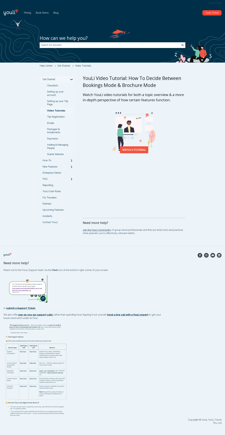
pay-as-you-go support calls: (35, 314)
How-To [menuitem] (47, 160)
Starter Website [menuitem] (55, 154)
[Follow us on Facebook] (200, 255)
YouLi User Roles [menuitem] (52, 191)
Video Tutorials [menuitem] (56, 110)
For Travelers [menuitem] (50, 197)
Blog (55, 12)
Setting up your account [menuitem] (55, 93)
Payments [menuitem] (52, 138)
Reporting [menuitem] (48, 185)
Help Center (46, 65)
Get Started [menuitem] (49, 79)
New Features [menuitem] (50, 166)
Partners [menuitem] (47, 203)
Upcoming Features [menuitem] (53, 209)
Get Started (63, 65)
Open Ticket (215, 2)
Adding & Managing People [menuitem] (57, 146)
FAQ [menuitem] (45, 179)
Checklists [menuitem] (52, 85)
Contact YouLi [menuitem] (50, 222)
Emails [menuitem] (50, 123)
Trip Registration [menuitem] (56, 116)
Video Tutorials (83, 65)
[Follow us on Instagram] (206, 255)
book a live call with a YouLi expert (127, 314)
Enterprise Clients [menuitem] (52, 172)
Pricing (27, 12)
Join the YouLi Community (97, 230)
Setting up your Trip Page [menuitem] (57, 103)
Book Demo (42, 12)
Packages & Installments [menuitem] (53, 131)
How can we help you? (64, 38)
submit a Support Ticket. (21, 308)
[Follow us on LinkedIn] (219, 255)
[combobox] (110, 45)
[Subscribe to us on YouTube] (212, 255)
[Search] (182, 45)
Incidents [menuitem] (47, 216)
